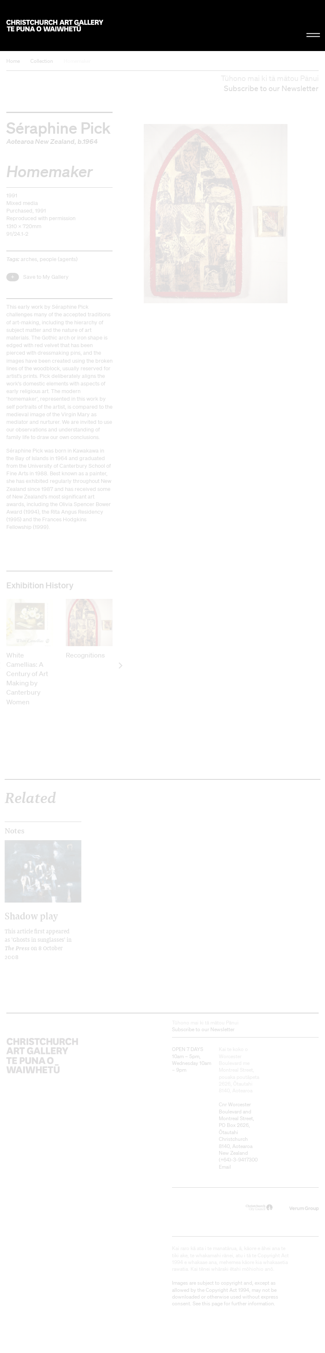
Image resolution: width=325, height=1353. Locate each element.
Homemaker (77, 61)
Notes (14, 831)
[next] (120, 665)
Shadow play (31, 916)
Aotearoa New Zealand (40, 141)
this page (212, 1303)
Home (13, 61)
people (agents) (59, 259)
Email (225, 1166)
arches (29, 259)
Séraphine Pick (58, 127)
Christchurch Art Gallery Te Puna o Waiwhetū (54, 25)
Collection (41, 61)
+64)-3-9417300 (239, 1159)
